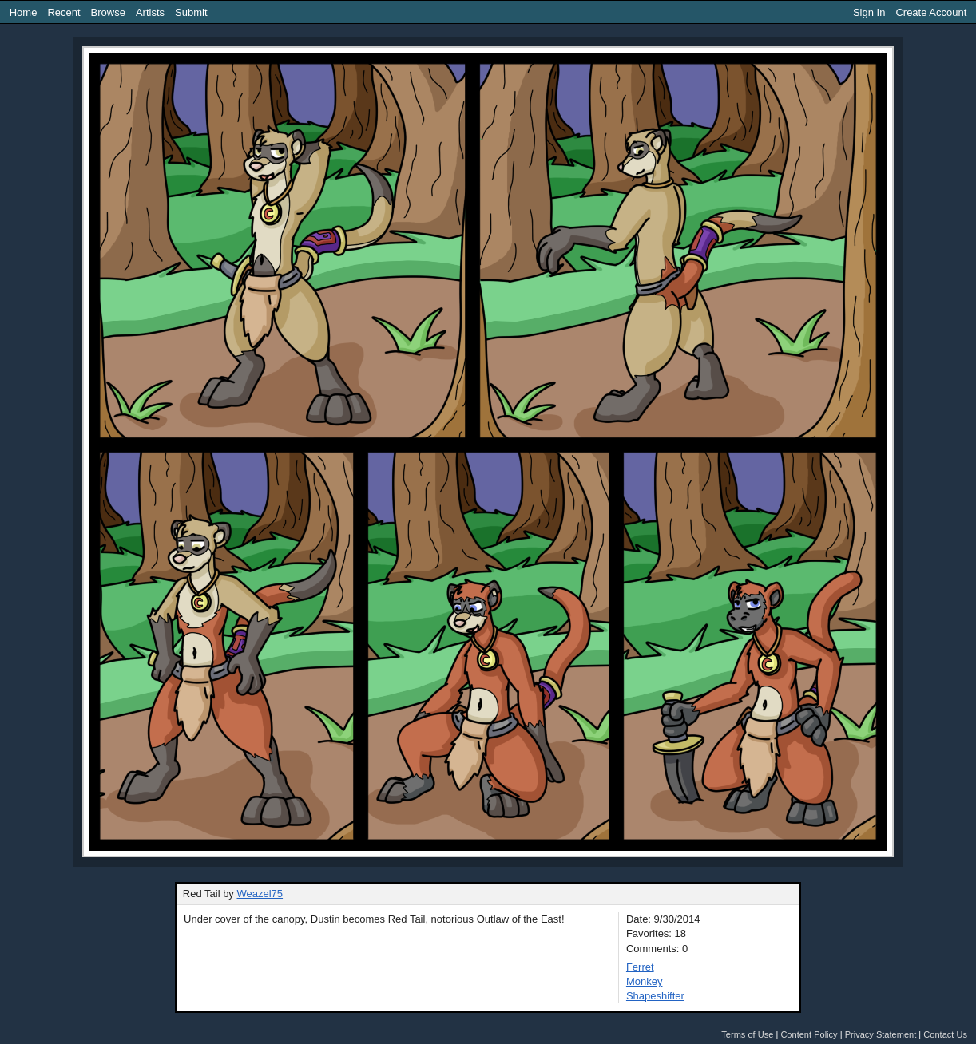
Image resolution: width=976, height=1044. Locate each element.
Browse (108, 12)
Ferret (640, 967)
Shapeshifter (655, 996)
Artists (150, 12)
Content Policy (808, 1034)
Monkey (644, 981)
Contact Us (945, 1034)
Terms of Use (747, 1034)
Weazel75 (259, 894)
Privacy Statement (881, 1034)
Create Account (930, 12)
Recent (63, 12)
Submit (191, 12)
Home (24, 12)
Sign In (869, 12)
